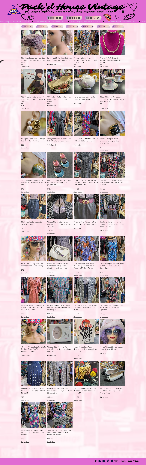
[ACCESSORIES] (72, 26)
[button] (123, 11)
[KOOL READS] (103, 26)
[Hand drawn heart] (31, 18)
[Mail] (99, 461)
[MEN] (42, 26)
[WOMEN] (27, 26)
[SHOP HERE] (55, 18)
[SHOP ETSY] (93, 18)
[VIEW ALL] (118, 26)
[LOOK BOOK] (74, 18)
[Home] (112, 460)
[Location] (108, 461)
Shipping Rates (25, 109)
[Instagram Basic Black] (120, 11)
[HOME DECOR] (87, 26)
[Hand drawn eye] (129, 17)
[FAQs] (104, 461)
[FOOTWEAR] (57, 26)
